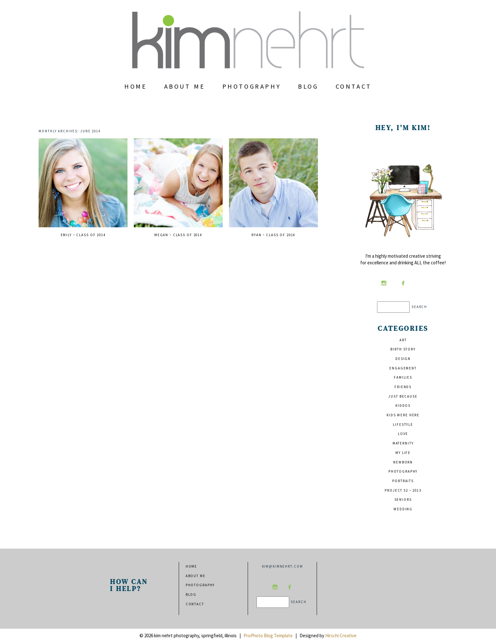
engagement (403, 368)
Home (135, 86)
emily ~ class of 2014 (83, 235)
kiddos (403, 405)
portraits (403, 481)
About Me (184, 86)
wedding (403, 509)
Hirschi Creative (340, 636)
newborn (403, 462)
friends (403, 387)
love (403, 433)
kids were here (403, 415)
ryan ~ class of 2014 (273, 235)
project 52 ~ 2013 (403, 490)
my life (403, 452)
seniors (403, 499)
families (403, 377)
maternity (403, 443)
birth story (403, 349)
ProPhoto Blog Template (268, 636)
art (403, 340)
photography (403, 471)
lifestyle (403, 424)
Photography (251, 86)
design (403, 358)
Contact (354, 86)
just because (402, 396)
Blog (308, 86)
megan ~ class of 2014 (178, 235)
